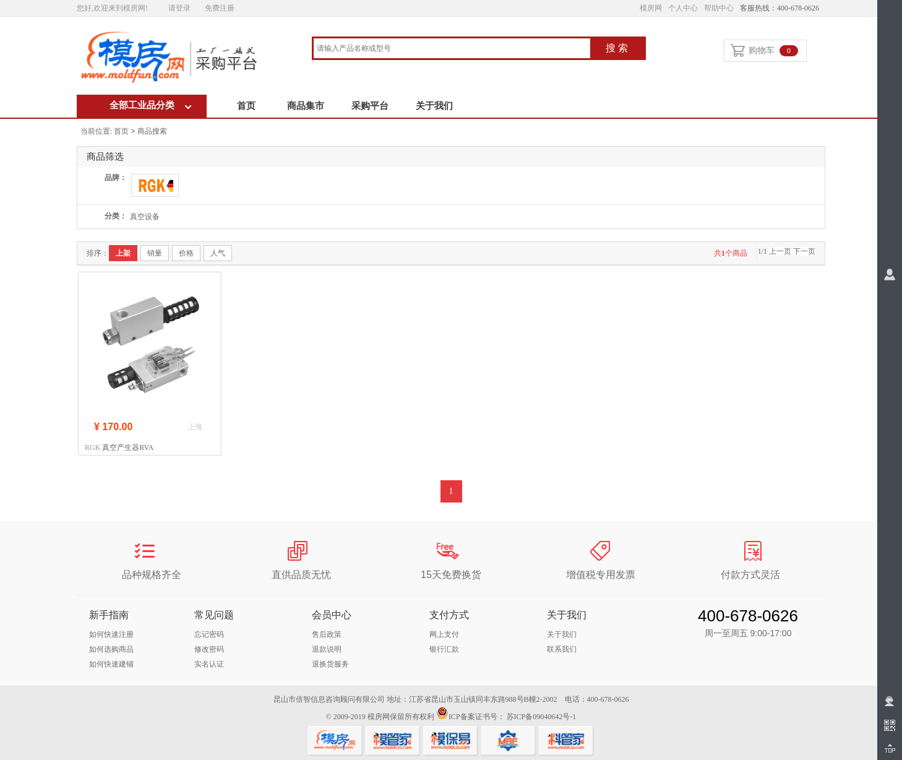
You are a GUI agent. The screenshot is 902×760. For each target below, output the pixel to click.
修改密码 (209, 649)
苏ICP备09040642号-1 (542, 716)
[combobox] (452, 49)
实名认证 (209, 664)
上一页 (780, 251)
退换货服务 (330, 664)
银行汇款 (444, 649)
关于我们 (434, 106)
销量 (154, 253)
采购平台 (370, 106)
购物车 (764, 51)
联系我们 (562, 649)
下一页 (804, 251)
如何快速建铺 (111, 664)
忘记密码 (209, 634)
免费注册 (219, 8)
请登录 (179, 8)
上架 (123, 253)
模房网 (651, 8)
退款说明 (326, 649)
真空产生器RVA (127, 447)
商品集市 (305, 106)
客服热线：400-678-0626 (779, 8)
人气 (217, 253)
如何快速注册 (111, 634)
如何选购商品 (111, 649)
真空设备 (145, 216)
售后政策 (326, 634)
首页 (246, 106)
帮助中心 (719, 8)
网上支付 (444, 634)
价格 (186, 253)
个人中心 (683, 8)
